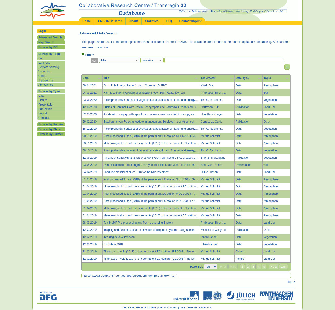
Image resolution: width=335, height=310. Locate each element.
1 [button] (242, 266)
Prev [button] (233, 266)
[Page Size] (210, 266)
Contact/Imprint (167, 307)
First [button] (223, 266)
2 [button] (248, 266)
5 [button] (264, 266)
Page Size (196, 266)
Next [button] (273, 266)
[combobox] (119, 60)
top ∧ (291, 281)
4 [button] (259, 266)
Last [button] (283, 266)
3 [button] (253, 266)
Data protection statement (195, 307)
